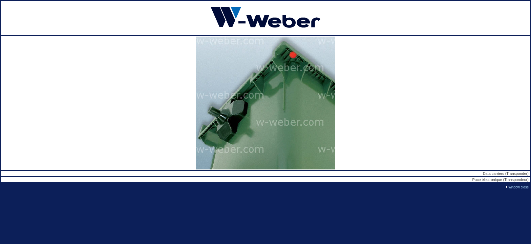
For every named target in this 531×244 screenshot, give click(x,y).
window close (519, 187)
